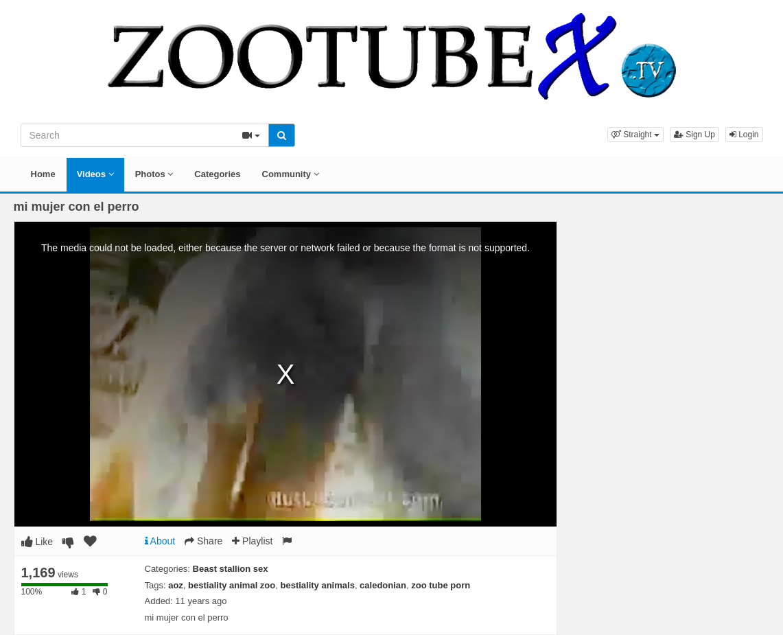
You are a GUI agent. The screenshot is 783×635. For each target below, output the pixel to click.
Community (290, 174)
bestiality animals (317, 585)
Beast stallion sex (230, 569)
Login (744, 134)
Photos (154, 174)
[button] (635, 134)
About (160, 540)
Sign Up (694, 134)
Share (203, 540)
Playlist (252, 540)
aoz (175, 585)
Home (43, 174)
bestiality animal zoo (231, 585)
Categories (217, 174)
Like (37, 541)
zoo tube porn (440, 585)
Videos (95, 174)
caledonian (383, 585)
